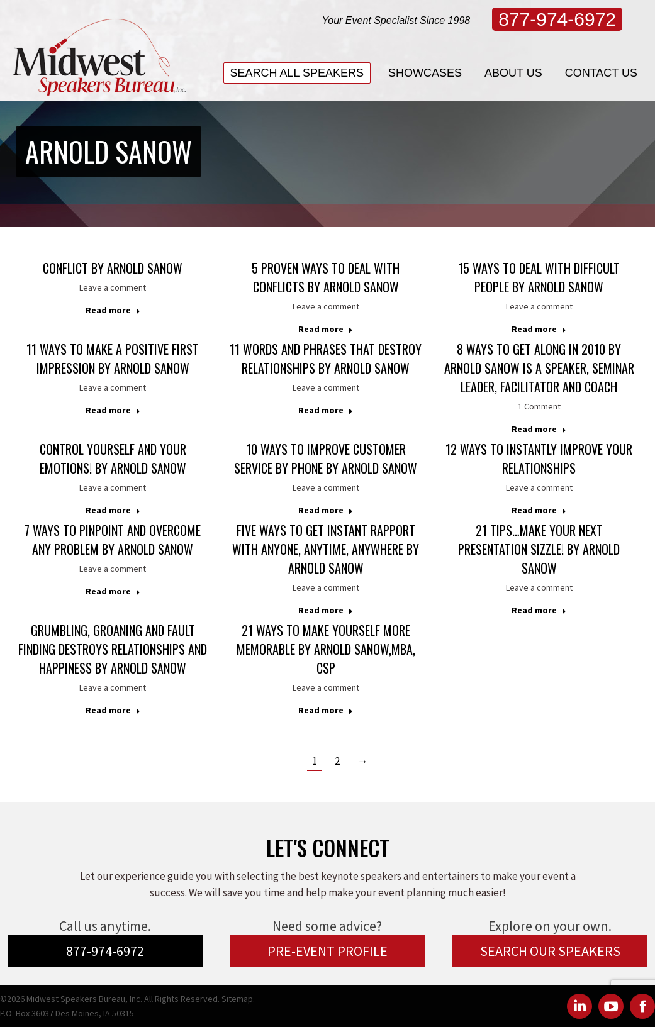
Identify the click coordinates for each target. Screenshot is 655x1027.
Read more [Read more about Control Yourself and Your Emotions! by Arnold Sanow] (113, 510)
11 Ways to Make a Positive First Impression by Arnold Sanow (112, 358)
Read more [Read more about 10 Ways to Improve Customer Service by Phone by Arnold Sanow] (325, 510)
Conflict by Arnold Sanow (112, 267)
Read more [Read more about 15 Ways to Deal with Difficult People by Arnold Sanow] (539, 329)
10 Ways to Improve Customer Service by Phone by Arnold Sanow (325, 458)
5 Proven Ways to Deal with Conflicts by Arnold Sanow (326, 277)
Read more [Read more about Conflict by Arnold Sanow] (113, 310)
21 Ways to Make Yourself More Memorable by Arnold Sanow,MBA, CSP (326, 649)
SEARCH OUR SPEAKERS (550, 951)
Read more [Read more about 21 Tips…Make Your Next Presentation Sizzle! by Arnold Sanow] (539, 610)
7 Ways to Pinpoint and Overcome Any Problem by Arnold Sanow (113, 539)
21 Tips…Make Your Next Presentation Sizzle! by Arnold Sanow (539, 549)
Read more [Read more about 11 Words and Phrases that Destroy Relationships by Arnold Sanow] (325, 410)
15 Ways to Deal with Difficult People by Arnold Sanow (539, 277)
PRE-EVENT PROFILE (327, 951)
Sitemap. (238, 998)
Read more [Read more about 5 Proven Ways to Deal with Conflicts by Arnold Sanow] (325, 329)
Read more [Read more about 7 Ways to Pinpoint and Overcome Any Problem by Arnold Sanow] (113, 591)
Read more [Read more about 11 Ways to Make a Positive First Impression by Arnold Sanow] (113, 410)
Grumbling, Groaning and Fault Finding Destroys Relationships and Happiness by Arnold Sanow (112, 649)
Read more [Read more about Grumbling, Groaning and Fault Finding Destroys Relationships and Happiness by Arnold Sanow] (113, 710)
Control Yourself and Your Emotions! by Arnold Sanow (113, 458)
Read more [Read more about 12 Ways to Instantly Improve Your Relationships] (539, 510)
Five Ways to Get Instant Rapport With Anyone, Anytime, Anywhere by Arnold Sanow (325, 549)
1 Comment (539, 406)
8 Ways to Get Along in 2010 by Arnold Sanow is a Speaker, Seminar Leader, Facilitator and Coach (539, 368)
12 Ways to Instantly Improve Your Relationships (538, 458)
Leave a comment (112, 287)
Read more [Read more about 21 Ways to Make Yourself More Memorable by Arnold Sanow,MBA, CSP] (325, 710)
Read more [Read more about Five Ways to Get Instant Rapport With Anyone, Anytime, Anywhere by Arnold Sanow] (325, 610)
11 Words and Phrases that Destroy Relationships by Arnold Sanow (326, 358)
